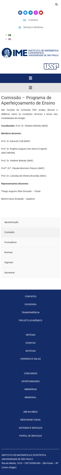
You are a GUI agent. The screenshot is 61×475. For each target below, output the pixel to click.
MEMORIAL (30, 397)
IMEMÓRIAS (30, 389)
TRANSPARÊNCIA (31, 312)
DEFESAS (30, 335)
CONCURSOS (30, 373)
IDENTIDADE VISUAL (30, 419)
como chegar (9, 467)
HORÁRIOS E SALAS (30, 359)
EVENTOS (30, 343)
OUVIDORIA (30, 304)
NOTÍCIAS (31, 351)
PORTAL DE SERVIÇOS (30, 435)
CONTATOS (30, 296)
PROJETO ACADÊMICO (30, 320)
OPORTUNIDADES (30, 381)
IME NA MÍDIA (30, 411)
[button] (30, 78)
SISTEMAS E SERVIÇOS (30, 428)
